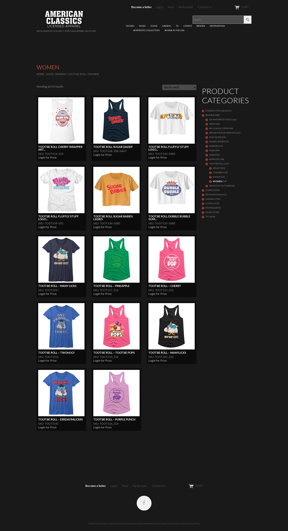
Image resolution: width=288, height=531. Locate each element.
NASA (212, 150)
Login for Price (47, 157)
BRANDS (201, 25)
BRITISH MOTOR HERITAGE (222, 132)
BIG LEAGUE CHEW (219, 128)
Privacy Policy (193, 523)
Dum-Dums (215, 137)
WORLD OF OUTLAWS (220, 185)
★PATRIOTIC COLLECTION (146, 30)
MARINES (214, 146)
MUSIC (142, 25)
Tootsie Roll (77, 74)
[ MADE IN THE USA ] (216, 110)
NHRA (212, 154)
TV (177, 25)
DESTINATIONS (217, 25)
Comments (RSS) (179, 523)
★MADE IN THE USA (174, 30)
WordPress (149, 523)
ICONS (154, 25)
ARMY (212, 123)
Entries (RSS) (160, 523)
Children (218, 172)
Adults (217, 168)
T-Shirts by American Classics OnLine (105, 523)
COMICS (187, 25)
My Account (186, 7)
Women (217, 181)
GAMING (166, 25)
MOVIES (130, 25)
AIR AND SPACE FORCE (220, 119)
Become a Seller (141, 7)
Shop (171, 7)
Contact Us (205, 7)
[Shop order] (179, 87)
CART (233, 7)
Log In (159, 7)
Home (40, 74)
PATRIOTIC (214, 159)
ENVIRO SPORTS (217, 141)
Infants (217, 176)
